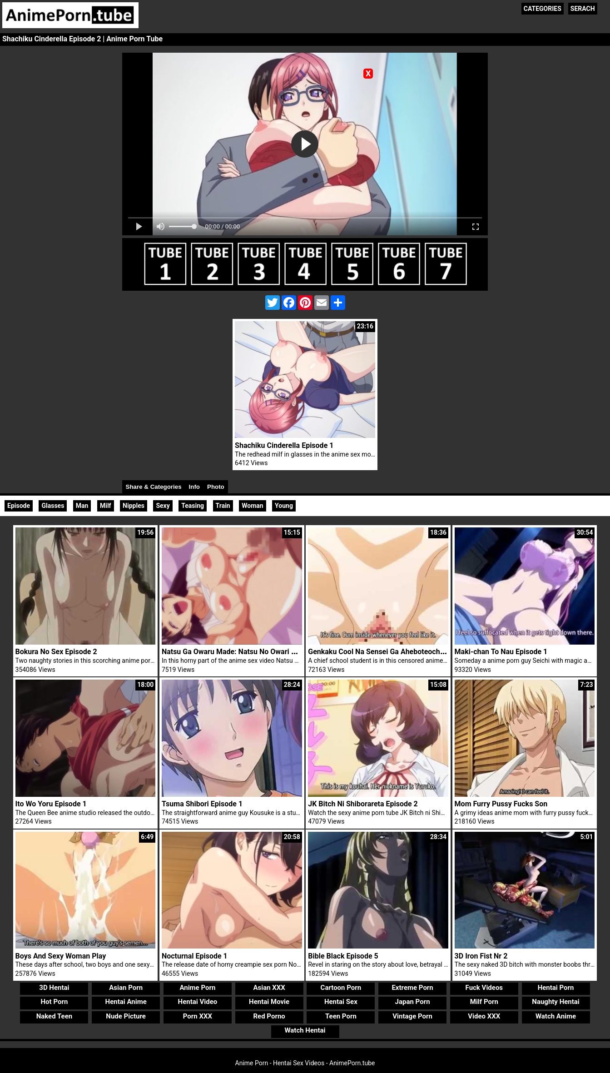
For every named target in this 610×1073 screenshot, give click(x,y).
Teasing (192, 505)
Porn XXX (197, 1016)
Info (194, 486)
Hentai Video (198, 1002)
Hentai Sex (340, 1002)
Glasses (52, 505)
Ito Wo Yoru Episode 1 (51, 804)
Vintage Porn (412, 1016)
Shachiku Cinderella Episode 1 (284, 445)
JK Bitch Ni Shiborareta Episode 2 (363, 804)
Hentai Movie (269, 1002)
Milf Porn (484, 1002)
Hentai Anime (126, 1002)
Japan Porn (412, 1002)
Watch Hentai (304, 1030)
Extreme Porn (412, 988)
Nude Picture (126, 1016)
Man (82, 505)
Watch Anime (556, 1016)
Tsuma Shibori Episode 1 (202, 804)
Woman (252, 505)
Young (284, 505)
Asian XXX (269, 988)
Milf (105, 505)
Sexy (162, 505)
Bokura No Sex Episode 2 (56, 651)
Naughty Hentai (556, 1002)
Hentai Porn (556, 988)
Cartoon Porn (341, 988)
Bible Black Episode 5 (343, 956)
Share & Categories (154, 486)
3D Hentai (54, 988)
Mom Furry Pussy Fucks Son (501, 804)
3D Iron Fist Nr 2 (481, 956)
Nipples (133, 505)
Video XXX (484, 1016)
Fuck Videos (484, 988)
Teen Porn (341, 1016)
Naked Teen (54, 1016)
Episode (18, 505)
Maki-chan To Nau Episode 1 (501, 651)
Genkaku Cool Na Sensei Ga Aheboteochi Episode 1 (392, 651)
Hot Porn (54, 1002)
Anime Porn (197, 988)
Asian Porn (126, 988)
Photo (215, 486)
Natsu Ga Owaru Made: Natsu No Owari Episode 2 (242, 651)
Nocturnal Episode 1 (195, 956)
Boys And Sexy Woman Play (60, 956)
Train (223, 505)
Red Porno (269, 1016)
